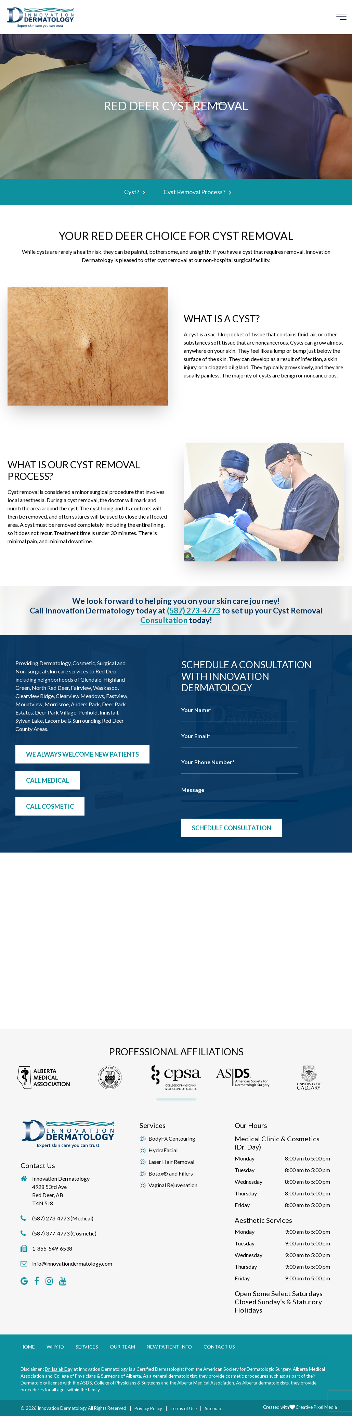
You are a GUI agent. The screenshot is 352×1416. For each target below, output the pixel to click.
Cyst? (133, 192)
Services (87, 1347)
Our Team (122, 1347)
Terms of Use (183, 1408)
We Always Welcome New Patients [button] (82, 754)
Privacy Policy (148, 1408)
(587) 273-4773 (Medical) (62, 1218)
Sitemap (213, 1408)
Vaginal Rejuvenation (172, 1185)
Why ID (55, 1347)
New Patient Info (169, 1347)
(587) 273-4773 (193, 610)
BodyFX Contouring (171, 1138)
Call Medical (47, 780)
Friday (242, 1205)
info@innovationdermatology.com (72, 1263)
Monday (245, 1158)
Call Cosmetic (50, 806)
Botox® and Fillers (170, 1173)
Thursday (246, 1193)
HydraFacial (163, 1150)
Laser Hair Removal (171, 1161)
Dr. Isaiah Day (59, 1369)
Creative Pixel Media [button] (316, 1407)
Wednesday (248, 1181)
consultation (163, 620)
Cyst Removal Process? (196, 192)
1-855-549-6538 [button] (52, 1248)
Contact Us (219, 1347)
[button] (43, 1078)
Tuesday (245, 1170)
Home (28, 1347)
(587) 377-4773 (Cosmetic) (64, 1233)
